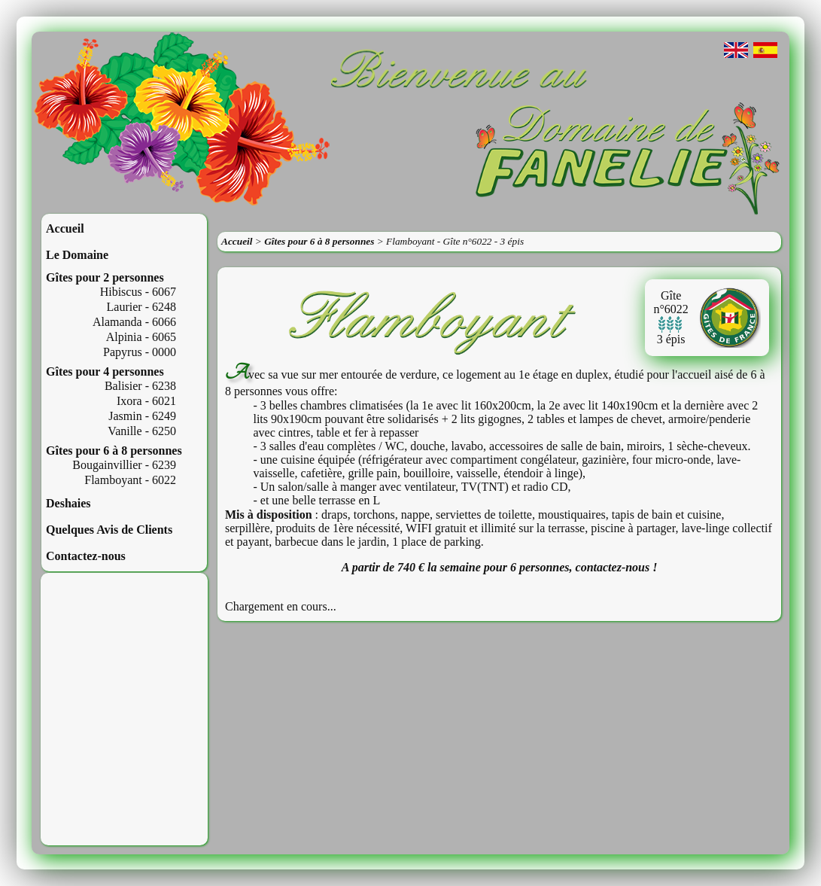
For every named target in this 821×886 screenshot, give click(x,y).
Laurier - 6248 (141, 306)
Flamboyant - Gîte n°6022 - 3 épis (455, 241)
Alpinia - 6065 (141, 336)
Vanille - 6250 (142, 431)
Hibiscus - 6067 (138, 291)
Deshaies (68, 503)
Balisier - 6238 (140, 385)
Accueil (65, 228)
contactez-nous (613, 567)
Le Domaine (77, 254)
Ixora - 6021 (146, 400)
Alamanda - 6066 (134, 321)
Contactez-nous (86, 556)
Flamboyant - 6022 (130, 479)
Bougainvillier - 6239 (124, 464)
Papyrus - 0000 (139, 352)
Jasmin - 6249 (142, 416)
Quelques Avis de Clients (109, 529)
